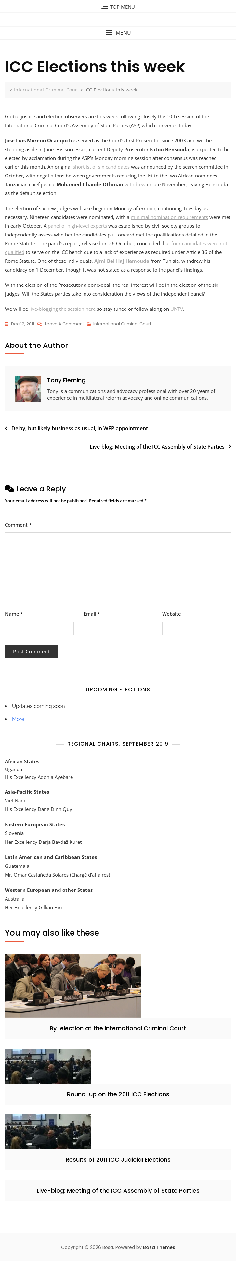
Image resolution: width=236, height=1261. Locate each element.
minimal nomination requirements (169, 217)
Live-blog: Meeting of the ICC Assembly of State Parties (157, 446)
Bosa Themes (159, 1247)
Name (14, 614)
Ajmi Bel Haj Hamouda (121, 261)
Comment (18, 524)
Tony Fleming (66, 380)
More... (19, 719)
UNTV (176, 309)
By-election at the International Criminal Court (118, 1028)
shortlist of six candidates (101, 167)
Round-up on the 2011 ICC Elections (118, 1094)
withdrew (136, 184)
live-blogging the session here (62, 309)
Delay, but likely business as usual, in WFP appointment (79, 428)
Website (171, 614)
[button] (118, 33)
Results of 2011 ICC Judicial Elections (118, 1160)
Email (92, 614)
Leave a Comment (64, 324)
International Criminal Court (122, 324)
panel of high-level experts (77, 226)
